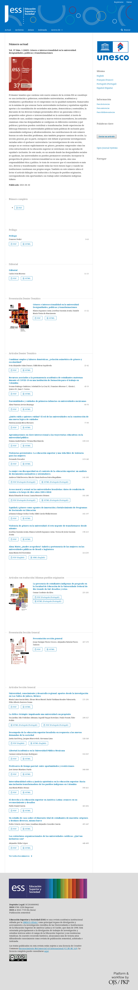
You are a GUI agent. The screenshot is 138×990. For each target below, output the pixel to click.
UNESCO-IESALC (30, 922)
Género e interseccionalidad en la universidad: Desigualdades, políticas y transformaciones (56, 305)
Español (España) (105, 88)
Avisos (31, 30)
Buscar (126, 30)
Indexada (42, 30)
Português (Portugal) (106, 84)
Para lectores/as (103, 104)
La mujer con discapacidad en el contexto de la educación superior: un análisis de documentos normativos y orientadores (48, 472)
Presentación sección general (47, 638)
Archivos (19, 30)
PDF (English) (18, 557)
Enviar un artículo (107, 136)
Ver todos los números (19, 856)
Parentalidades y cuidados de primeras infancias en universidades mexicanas (47, 401)
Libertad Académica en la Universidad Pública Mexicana (37, 750)
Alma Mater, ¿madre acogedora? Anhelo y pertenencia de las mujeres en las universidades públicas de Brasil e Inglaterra (46, 548)
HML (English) (39, 557)
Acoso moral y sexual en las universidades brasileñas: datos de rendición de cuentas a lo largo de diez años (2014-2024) (47, 490)
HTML (28, 244)
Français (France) (105, 80)
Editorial (13, 270)
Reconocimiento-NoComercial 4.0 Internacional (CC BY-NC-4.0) (48, 948)
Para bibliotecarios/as (106, 112)
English (100, 75)
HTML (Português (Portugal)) (56, 482)
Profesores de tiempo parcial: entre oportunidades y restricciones (41, 766)
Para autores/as (103, 108)
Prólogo (13, 236)
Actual (8, 30)
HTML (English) (39, 743)
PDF (20, 208)
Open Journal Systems (107, 148)
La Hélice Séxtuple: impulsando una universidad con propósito (40, 714)
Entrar (129, 2)
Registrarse (118, 2)
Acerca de (56, 30)
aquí (46, 951)
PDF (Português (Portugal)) (24, 482)
